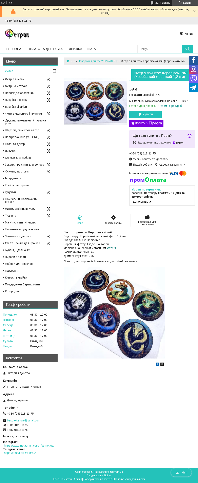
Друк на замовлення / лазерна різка (25, 122)
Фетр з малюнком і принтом (23, 113)
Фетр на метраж (16, 86)
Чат (181, 472)
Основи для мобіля (18, 157)
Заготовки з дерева (18, 236)
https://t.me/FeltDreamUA (20, 452)
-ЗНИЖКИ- (75, 49)
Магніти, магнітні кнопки (21, 222)
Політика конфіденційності (129, 479)
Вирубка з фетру (16, 99)
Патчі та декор (15, 144)
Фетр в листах (14, 79)
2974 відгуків (162, 2)
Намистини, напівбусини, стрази (21, 200)
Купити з (148, 123)
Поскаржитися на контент (97, 479)
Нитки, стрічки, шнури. (20, 208)
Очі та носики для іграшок (22, 243)
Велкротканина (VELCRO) (22, 137)
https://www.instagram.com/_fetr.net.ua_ (29, 445)
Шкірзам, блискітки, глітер (22, 130)
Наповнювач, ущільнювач (22, 229)
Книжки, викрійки (16, 277)
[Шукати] (187, 49)
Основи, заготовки (17, 171)
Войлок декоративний (19, 93)
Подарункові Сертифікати (22, 284)
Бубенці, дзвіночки (17, 250)
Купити (147, 114)
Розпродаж (12, 291)
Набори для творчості (20, 263)
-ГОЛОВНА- (13, 49)
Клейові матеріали (17, 185)
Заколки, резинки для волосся (25, 164)
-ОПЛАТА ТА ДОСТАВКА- (45, 49)
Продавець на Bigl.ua (99, 475)
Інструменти (13, 178)
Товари (8, 70)
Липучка (10, 150)
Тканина (10, 215)
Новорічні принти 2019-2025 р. (98, 61)
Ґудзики (10, 192)
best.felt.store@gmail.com (23, 420)
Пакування (12, 270)
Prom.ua (118, 471)
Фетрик (111, 248)
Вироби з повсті (15, 257)
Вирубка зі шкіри (16, 106)
